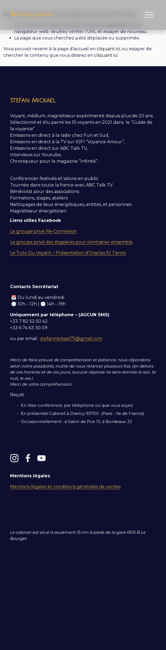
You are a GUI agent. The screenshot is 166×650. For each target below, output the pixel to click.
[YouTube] (41, 458)
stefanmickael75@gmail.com (71, 338)
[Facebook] (28, 458)
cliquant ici (108, 48)
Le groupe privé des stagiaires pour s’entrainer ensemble (71, 242)
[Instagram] (14, 458)
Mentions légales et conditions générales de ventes (65, 486)
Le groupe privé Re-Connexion (43, 231)
